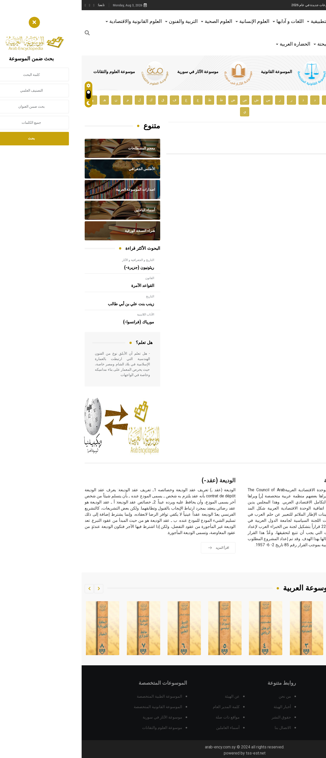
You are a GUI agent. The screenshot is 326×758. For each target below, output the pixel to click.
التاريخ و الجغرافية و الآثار (56, 260)
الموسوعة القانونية (194, 72)
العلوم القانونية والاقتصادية (54, 21)
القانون (68, 278)
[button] (17, 588)
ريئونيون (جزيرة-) (57, 267)
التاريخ (68, 296)
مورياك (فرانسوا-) (56, 322)
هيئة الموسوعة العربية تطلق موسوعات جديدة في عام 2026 (251, 5)
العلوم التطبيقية (245, 21)
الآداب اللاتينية (63, 314)
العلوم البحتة (248, 44)
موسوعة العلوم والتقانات (32, 72)
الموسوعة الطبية (267, 72)
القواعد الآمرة (61, 285)
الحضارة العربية (213, 44)
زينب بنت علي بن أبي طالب (49, 304)
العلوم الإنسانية (173, 21)
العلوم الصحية (137, 21)
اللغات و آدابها (208, 21)
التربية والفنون (101, 21)
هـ (22, 100)
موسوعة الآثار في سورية (116, 72)
